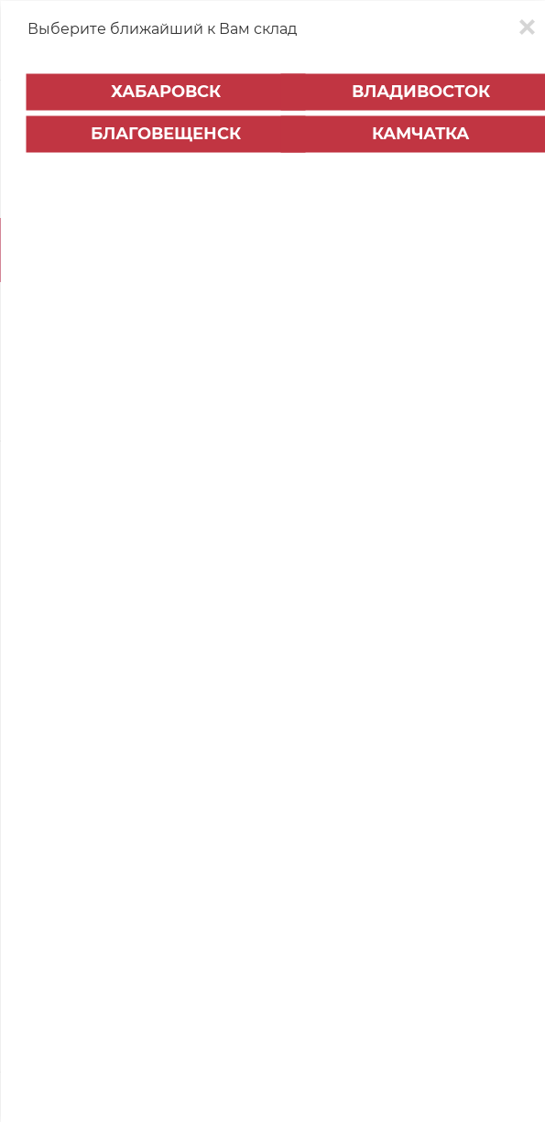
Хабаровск (166, 92)
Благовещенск (166, 134)
